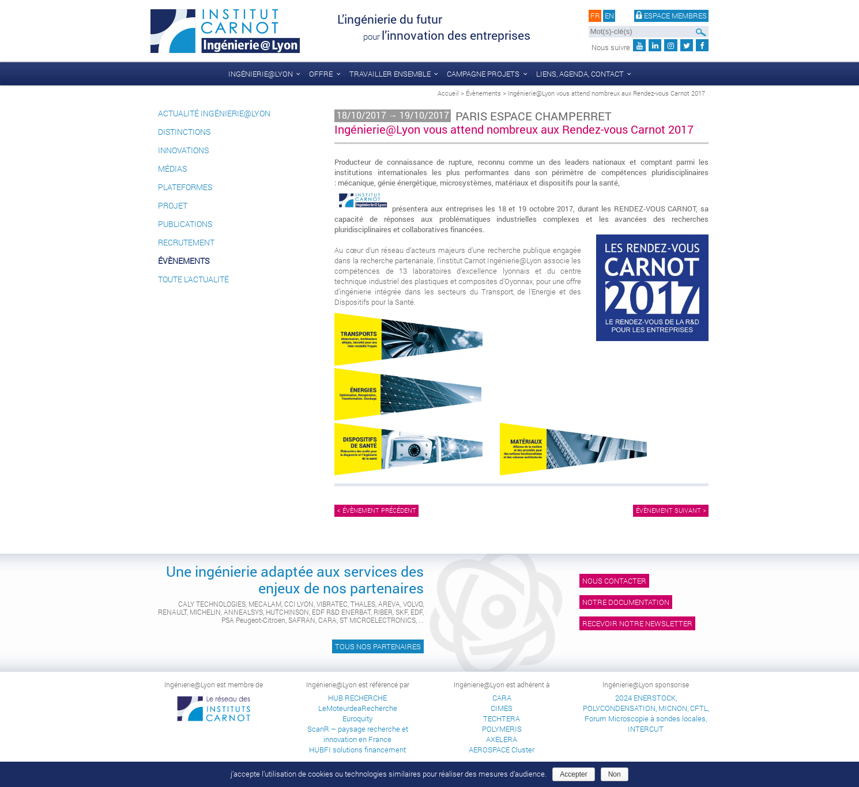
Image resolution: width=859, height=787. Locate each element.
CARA (501, 698)
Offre (321, 74)
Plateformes (185, 186)
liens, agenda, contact (580, 74)
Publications (185, 223)
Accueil (448, 93)
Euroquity (357, 718)
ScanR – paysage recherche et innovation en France (357, 734)
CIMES (502, 708)
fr (595, 16)
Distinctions (184, 131)
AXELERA (501, 739)
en (609, 16)
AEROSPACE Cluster (501, 749)
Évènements (483, 93)
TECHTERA (501, 718)
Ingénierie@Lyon (260, 74)
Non (614, 774)
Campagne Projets (483, 74)
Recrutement (186, 242)
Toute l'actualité (193, 279)
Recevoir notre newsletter (637, 623)
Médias (172, 168)
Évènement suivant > (671, 510)
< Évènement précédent (376, 510)
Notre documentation (625, 602)
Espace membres (671, 16)
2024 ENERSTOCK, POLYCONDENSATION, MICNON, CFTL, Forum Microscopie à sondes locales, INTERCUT (646, 713)
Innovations (183, 150)
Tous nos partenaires (378, 646)
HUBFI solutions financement (357, 749)
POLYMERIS (502, 729)
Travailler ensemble (390, 74)
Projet (172, 205)
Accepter (573, 774)
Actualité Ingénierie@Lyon (214, 113)
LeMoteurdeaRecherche (357, 708)
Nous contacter (614, 581)
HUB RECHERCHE (357, 698)
